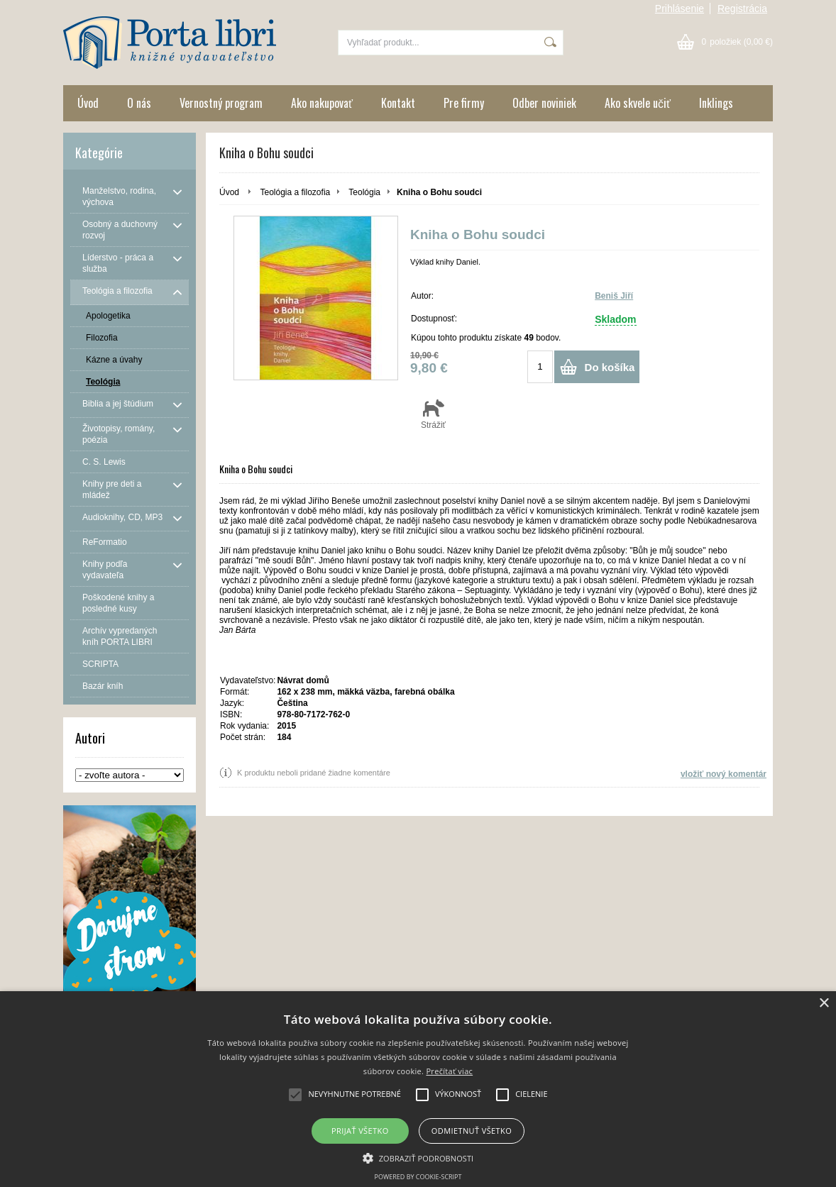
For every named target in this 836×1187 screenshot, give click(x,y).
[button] (418, 1157)
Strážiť (433, 413)
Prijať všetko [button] (360, 1130)
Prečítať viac (449, 1071)
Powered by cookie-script (418, 1176)
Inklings (716, 102)
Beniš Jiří (614, 296)
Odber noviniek (544, 102)
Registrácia (742, 8)
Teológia (364, 192)
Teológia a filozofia (295, 192)
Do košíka (610, 367)
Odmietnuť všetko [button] (471, 1130)
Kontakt (398, 102)
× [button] (823, 1003)
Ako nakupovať (322, 102)
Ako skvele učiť (638, 102)
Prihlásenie (679, 8)
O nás (139, 102)
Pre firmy (464, 102)
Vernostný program (221, 102)
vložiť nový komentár (723, 774)
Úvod (88, 102)
